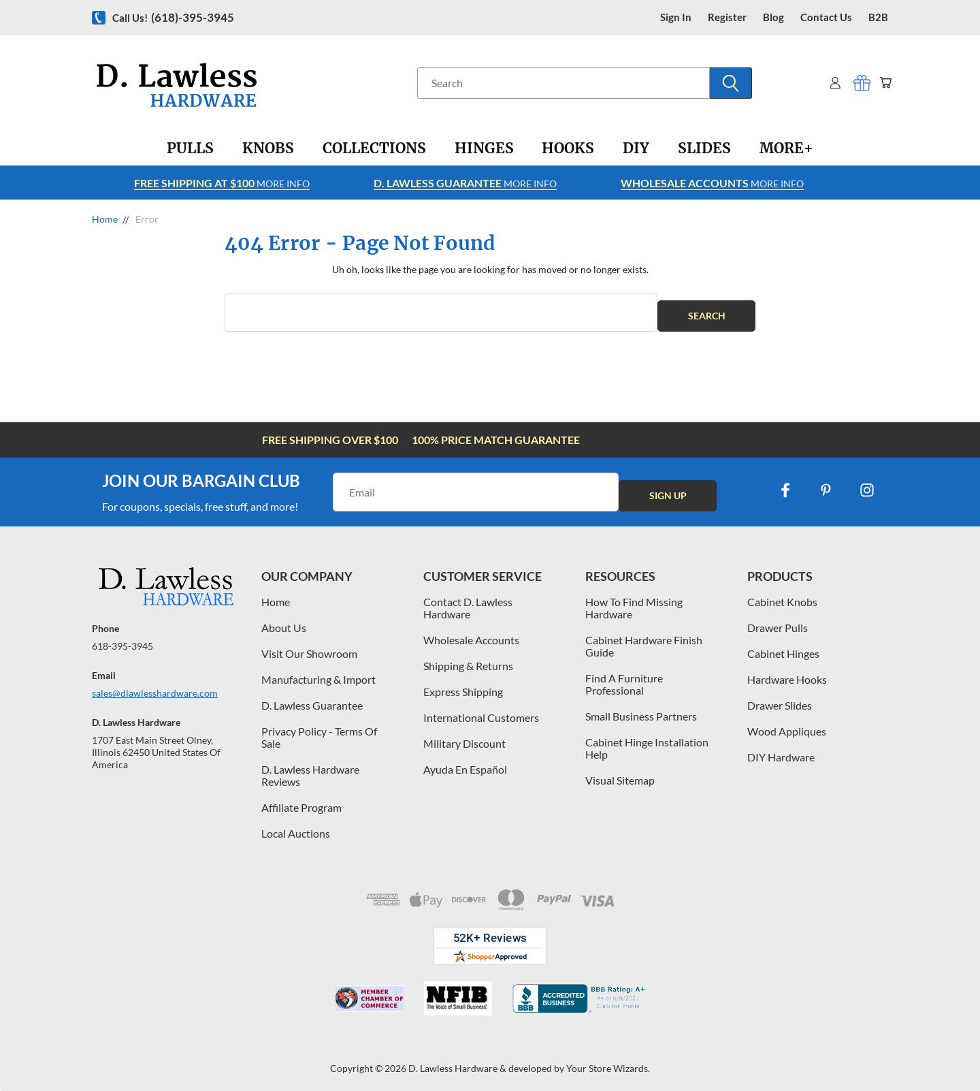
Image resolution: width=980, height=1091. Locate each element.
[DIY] (635, 148)
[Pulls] (190, 148)
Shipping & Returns (468, 658)
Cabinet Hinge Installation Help (646, 741)
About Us (283, 620)
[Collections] (374, 148)
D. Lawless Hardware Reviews (310, 768)
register (727, 17)
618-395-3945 (122, 639)
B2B (878, 17)
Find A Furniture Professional (624, 677)
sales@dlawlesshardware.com (155, 686)
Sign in (675, 17)
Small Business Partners (641, 709)
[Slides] (704, 148)
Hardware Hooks (787, 672)
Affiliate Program (301, 800)
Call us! (173, 17)
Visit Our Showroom (309, 646)
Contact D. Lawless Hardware (467, 601)
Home (275, 594)
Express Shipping (463, 684)
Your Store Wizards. (608, 1061)
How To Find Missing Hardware (634, 601)
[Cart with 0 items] (883, 82)
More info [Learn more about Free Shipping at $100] (222, 182)
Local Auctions (295, 826)
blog (773, 17)
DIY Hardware (781, 750)
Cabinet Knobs (782, 594)
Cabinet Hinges (783, 646)
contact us (826, 17)
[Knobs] (268, 148)
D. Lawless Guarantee (312, 698)
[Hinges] (484, 148)
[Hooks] (568, 148)
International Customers (481, 710)
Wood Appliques (786, 724)
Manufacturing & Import (318, 672)
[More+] (786, 148)
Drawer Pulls (777, 620)
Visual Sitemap (620, 773)
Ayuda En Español (465, 762)
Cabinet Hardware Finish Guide (643, 639)
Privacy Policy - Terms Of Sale (319, 730)
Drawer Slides (779, 698)
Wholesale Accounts (471, 633)
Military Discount (464, 736)
